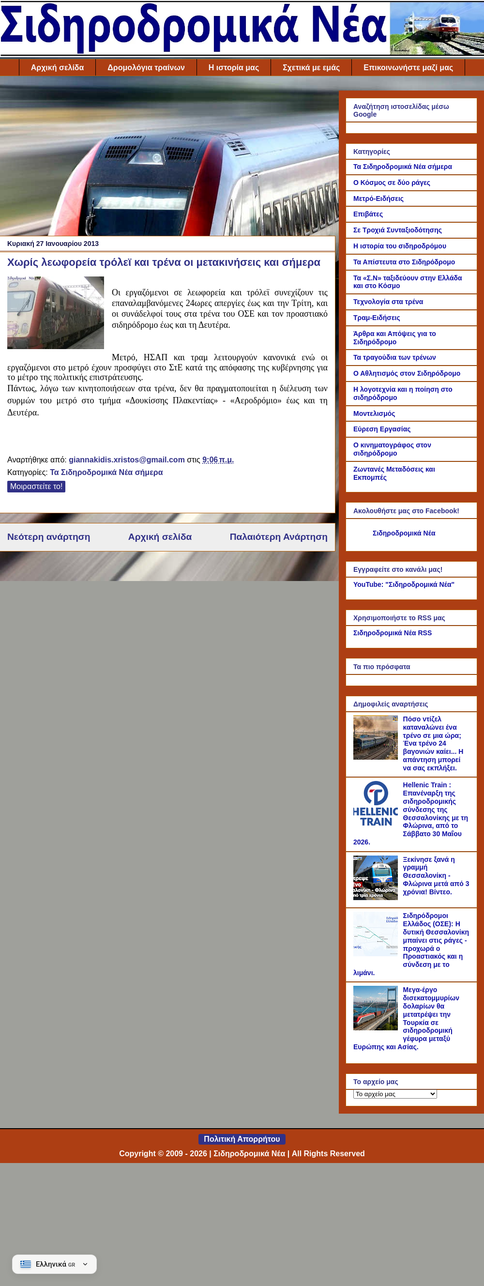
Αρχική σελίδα (57, 67)
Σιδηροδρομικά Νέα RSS (392, 633)
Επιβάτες (368, 214)
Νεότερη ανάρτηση (48, 537)
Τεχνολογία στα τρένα (388, 302)
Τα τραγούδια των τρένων (394, 357)
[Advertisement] (167, 158)
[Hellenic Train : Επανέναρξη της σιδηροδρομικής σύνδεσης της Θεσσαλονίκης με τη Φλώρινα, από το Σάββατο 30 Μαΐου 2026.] (377, 823)
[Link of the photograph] (55, 314)
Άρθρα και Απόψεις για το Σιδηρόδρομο (394, 338)
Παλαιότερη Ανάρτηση (279, 537)
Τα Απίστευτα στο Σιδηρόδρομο (404, 262)
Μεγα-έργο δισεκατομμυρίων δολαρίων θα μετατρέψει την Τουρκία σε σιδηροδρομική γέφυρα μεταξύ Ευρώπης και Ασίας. (406, 1018)
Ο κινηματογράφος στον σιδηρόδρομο (392, 449)
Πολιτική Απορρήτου (242, 1139)
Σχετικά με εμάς (311, 67)
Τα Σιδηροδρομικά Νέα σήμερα (106, 472)
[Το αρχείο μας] (395, 1094)
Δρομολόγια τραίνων (145, 67)
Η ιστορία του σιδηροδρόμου (399, 246)
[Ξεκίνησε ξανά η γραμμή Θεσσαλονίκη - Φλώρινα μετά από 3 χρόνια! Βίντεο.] (377, 898)
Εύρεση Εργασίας (382, 429)
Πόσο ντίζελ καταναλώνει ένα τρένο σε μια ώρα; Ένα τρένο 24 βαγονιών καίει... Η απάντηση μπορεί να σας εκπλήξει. (433, 743)
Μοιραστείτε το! (36, 486)
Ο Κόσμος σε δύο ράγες (391, 182)
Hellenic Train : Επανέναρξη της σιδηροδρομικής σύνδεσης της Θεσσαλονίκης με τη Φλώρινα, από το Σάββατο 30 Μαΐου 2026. (410, 813)
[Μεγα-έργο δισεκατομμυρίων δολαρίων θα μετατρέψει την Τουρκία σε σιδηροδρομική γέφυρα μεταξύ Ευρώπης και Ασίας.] (377, 1028)
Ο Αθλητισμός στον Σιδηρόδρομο (406, 373)
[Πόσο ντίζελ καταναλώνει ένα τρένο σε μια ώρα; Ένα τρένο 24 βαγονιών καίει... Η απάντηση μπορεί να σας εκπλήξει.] (377, 757)
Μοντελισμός (374, 413)
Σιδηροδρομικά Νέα (404, 533)
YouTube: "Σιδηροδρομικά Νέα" (403, 584)
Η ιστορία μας (234, 67)
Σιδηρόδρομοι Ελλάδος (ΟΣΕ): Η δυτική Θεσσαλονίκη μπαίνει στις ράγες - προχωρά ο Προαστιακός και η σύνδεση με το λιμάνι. (411, 944)
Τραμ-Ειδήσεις (376, 318)
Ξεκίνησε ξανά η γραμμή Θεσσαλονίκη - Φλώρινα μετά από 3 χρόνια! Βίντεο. (436, 876)
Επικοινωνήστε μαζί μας (408, 67)
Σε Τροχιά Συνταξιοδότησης (397, 230)
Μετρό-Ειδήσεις (378, 198)
